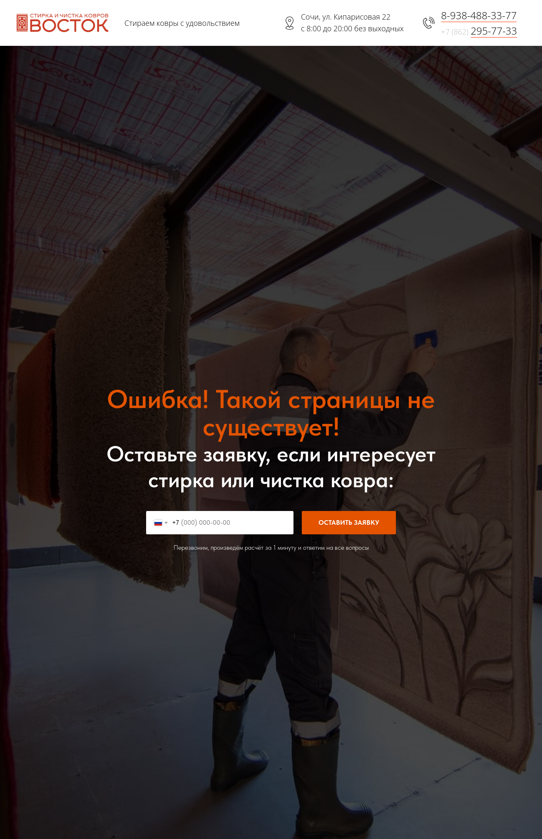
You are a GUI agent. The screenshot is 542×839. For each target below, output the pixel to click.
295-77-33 (494, 31)
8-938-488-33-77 (479, 15)
